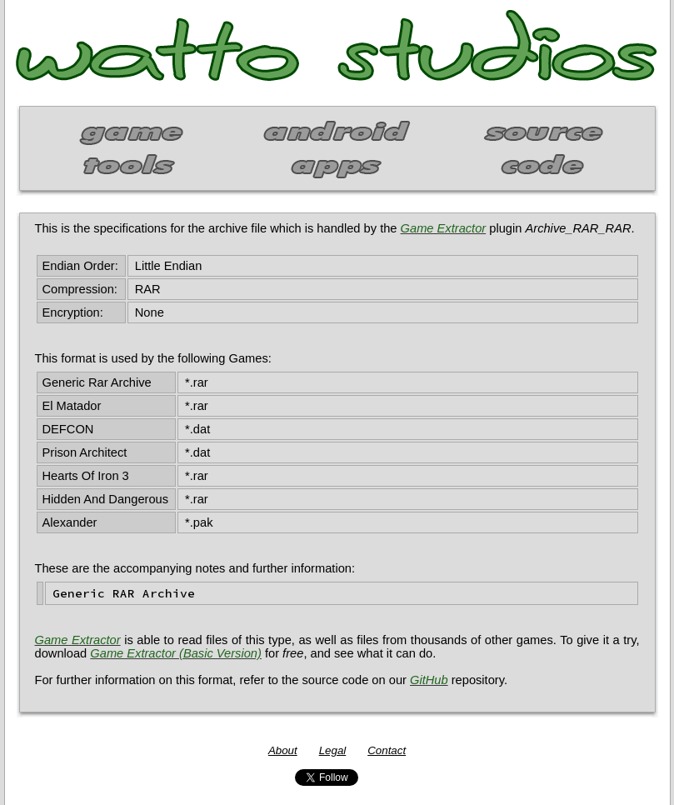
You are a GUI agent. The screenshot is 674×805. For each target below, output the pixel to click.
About (282, 750)
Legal (333, 750)
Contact (386, 750)
